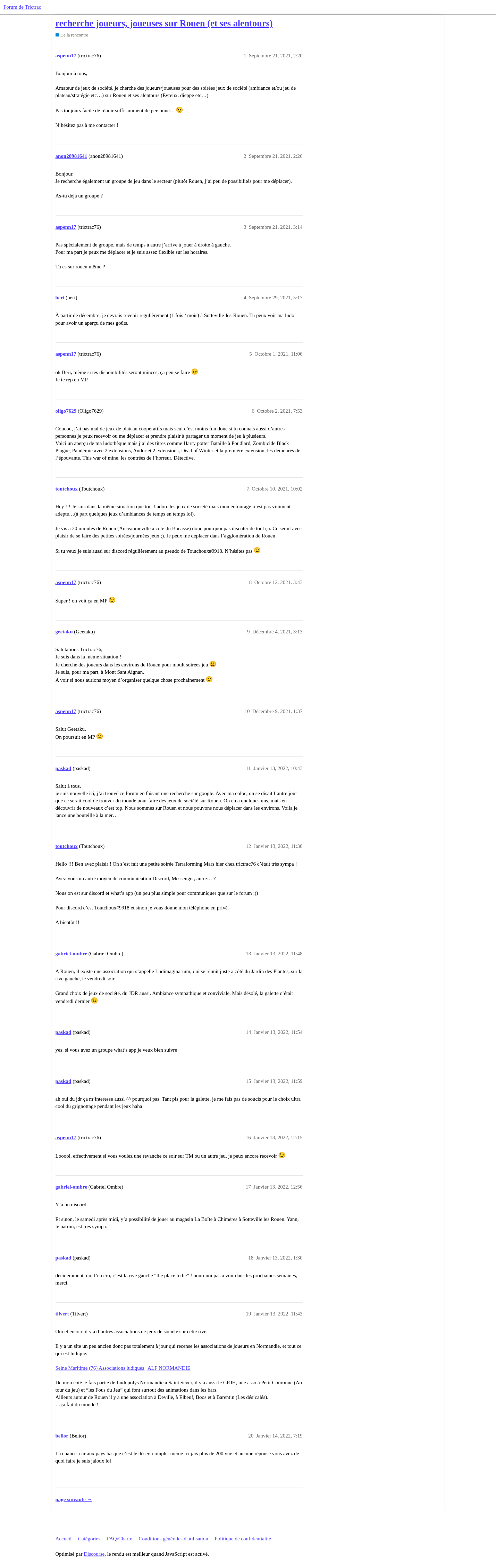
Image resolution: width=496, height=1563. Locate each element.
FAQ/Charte (119, 1538)
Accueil (64, 1538)
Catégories (89, 1538)
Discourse (94, 1554)
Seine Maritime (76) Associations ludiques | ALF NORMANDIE (123, 1368)
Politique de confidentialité (243, 1538)
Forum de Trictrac (22, 7)
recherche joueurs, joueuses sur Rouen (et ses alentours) (164, 23)
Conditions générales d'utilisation (173, 1538)
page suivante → (74, 1499)
